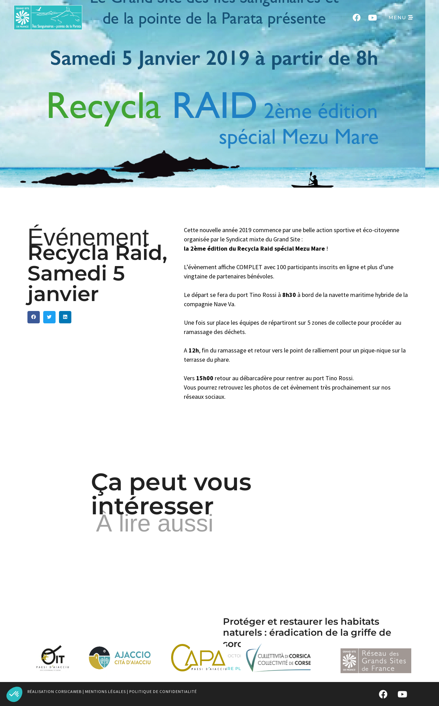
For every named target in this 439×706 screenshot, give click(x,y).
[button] (14, 694)
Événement (88, 237)
